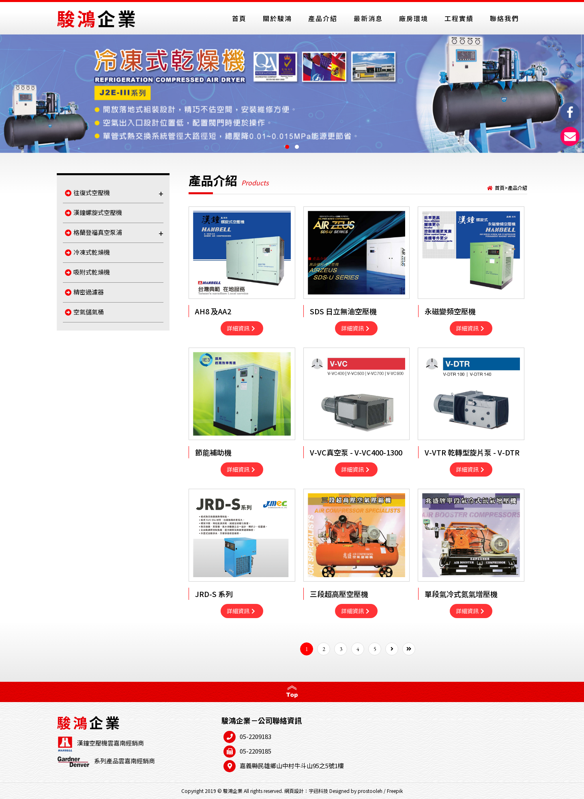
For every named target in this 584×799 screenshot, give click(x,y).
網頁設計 (294, 790)
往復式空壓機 (114, 193)
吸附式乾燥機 (87, 272)
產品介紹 (517, 187)
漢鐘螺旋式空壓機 (93, 212)
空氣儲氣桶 (84, 311)
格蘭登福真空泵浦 (114, 233)
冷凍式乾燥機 (87, 252)
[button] (287, 147)
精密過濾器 (84, 292)
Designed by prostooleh (355, 790)
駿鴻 (97, 18)
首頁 (500, 187)
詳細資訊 (241, 328)
